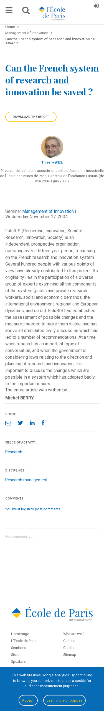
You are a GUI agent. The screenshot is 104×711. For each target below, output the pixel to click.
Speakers (18, 661)
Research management (26, 480)
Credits (69, 648)
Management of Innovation (48, 211)
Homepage (20, 634)
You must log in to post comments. (33, 509)
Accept (28, 700)
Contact (69, 641)
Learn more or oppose (64, 700)
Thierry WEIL (52, 162)
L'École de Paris (23, 641)
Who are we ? (73, 634)
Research (13, 452)
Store (15, 655)
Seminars (18, 648)
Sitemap (69, 655)
